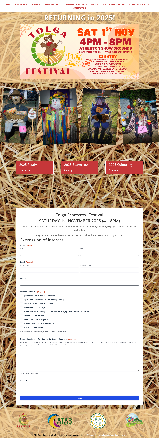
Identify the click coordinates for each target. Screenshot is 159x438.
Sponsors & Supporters (141, 4)
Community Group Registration (107, 4)
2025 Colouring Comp (120, 167)
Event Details (21, 4)
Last (81, 249)
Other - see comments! (33, 328)
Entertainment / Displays (34, 308)
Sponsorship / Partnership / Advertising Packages (44, 300)
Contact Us (79, 8)
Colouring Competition (74, 4)
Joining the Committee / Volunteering (39, 296)
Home (8, 4)
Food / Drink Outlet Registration (37, 320)
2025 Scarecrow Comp (76, 167)
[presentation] (39, 388)
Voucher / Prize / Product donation (38, 304)
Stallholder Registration (34, 316)
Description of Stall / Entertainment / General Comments (48, 339)
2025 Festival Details (29, 167)
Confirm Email (85, 265)
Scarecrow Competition (44, 4)
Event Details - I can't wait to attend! (39, 324)
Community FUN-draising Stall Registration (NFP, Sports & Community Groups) (57, 312)
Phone (23, 278)
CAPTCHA (24, 380)
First (21, 249)
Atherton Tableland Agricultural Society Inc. (106, 435)
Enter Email (24, 265)
